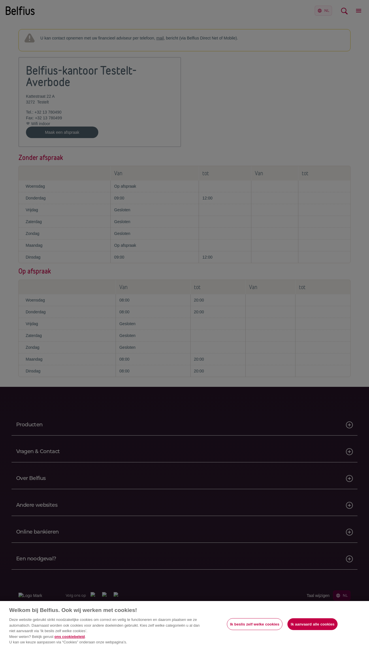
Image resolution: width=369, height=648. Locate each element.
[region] (184, 624)
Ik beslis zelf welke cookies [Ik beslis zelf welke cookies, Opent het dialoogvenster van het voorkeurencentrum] (254, 624)
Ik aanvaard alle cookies (312, 624)
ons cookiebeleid (69, 636)
